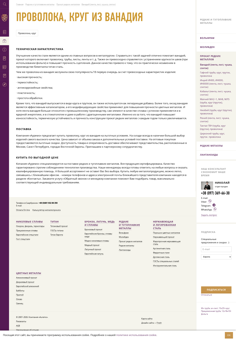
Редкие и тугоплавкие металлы (129, 225)
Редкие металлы (126, 245)
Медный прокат (92, 245)
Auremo (5, 17)
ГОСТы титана (56, 230)
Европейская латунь (94, 253)
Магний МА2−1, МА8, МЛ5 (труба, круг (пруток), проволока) (215, 102)
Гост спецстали (23, 239)
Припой (19, 295)
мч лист (214, 308)
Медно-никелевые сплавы (97, 241)
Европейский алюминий (27, 286)
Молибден (124, 237)
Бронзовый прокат (93, 229)
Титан (54, 221)
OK (229, 335)
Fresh (159, 323)
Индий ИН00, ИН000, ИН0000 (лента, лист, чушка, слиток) (215, 83)
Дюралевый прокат (25, 282)
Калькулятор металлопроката (47, 210)
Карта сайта (146, 318)
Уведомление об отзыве (27, 330)
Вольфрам (124, 233)
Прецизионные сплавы (27, 230)
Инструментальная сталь (165, 265)
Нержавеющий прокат (163, 237)
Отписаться (206, 294)
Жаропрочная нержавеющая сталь (166, 243)
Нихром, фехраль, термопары (30, 226)
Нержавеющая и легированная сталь (164, 225)
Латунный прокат (93, 249)
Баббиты (20, 290)
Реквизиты (21, 321)
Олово (19, 299)
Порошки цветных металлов (166, 233)
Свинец (19, 303)
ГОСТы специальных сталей (166, 261)
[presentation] (213, 272)
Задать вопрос (209, 214)
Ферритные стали (161, 252)
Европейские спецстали (27, 234)
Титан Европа (56, 234)
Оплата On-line (23, 210)
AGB (18, 325)
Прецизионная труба (211, 311)
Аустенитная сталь (161, 248)
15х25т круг (224, 308)
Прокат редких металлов (130, 241)
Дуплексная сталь (161, 257)
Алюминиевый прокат (26, 277)
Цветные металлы (28, 273)
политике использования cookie (136, 335)
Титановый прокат (59, 226)
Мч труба (205, 308)
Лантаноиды (125, 250)
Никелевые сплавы (29, 221)
